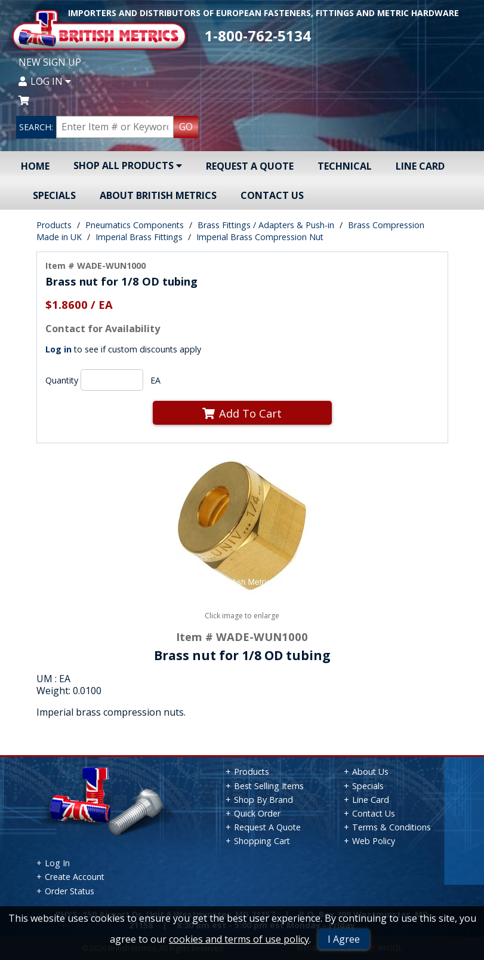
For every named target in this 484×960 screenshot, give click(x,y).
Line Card (420, 166)
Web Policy (373, 840)
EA (155, 380)
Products (54, 225)
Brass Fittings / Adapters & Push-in (266, 225)
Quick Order (257, 813)
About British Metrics (158, 195)
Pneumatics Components (134, 225)
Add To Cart (241, 413)
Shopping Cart (262, 840)
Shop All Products (127, 165)
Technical (344, 166)
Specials (54, 195)
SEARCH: (36, 127)
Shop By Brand (263, 799)
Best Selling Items (269, 786)
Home (35, 166)
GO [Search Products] (186, 126)
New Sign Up (50, 62)
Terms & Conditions (391, 827)
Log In (45, 81)
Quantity (61, 380)
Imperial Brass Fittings (139, 237)
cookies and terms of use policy (239, 939)
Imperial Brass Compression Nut (259, 237)
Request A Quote (250, 166)
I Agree (344, 939)
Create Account (74, 876)
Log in (58, 349)
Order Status (69, 891)
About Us (370, 771)
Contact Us (272, 195)
